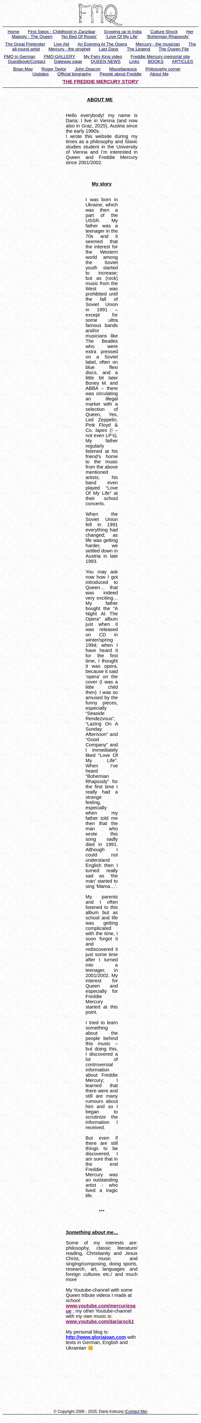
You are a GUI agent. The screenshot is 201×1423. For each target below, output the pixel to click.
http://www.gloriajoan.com (96, 1337)
